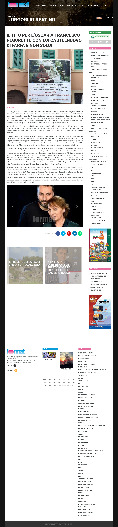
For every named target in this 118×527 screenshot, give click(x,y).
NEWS (91, 176)
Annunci (70, 5)
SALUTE (92, 92)
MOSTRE (92, 151)
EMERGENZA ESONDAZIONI (99, 117)
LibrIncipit (93, 145)
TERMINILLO (94, 78)
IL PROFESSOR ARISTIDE (98, 212)
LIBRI (91, 170)
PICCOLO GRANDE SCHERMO (99, 120)
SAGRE (92, 95)
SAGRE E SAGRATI (96, 287)
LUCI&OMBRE (94, 215)
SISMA (92, 81)
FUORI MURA (94, 137)
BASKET (92, 207)
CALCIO (92, 139)
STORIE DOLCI (94, 83)
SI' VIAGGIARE (94, 279)
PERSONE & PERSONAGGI (98, 193)
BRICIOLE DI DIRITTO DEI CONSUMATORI (91, 426)
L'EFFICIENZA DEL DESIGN (98, 75)
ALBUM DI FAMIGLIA (96, 198)
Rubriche (62, 5)
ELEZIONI (93, 111)
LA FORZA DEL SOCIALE (98, 134)
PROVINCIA (93, 61)
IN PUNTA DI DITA (95, 281)
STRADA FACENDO (96, 223)
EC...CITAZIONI (94, 142)
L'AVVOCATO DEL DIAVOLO (98, 162)
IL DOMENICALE (95, 58)
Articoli (44, 5)
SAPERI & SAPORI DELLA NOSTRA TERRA (92, 370)
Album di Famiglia (93, 5)
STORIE (92, 125)
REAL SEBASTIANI (96, 123)
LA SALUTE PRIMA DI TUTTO (99, 273)
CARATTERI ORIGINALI (97, 221)
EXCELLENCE (94, 67)
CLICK (91, 167)
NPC (91, 184)
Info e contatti (79, 5)
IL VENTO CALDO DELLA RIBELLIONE (90, 451)
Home (38, 5)
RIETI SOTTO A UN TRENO (98, 97)
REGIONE (92, 86)
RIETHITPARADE (95, 195)
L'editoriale (53, 5)
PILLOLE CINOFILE (96, 148)
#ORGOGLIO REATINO (97, 187)
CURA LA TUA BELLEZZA (98, 276)
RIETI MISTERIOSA (96, 204)
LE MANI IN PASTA (96, 114)
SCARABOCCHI (95, 173)
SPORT (92, 181)
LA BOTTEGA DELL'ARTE (98, 284)
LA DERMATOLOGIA (96, 89)
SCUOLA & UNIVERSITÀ (97, 106)
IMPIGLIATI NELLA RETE (97, 100)
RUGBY (92, 201)
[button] (12, 206)
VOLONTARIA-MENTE (97, 53)
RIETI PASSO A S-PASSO (98, 64)
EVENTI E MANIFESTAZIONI (99, 55)
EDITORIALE (93, 103)
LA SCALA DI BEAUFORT (98, 165)
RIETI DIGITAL (94, 153)
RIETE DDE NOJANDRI (97, 109)
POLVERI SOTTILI (95, 218)
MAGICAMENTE (95, 290)
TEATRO (92, 179)
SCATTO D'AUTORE (96, 190)
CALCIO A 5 (93, 209)
